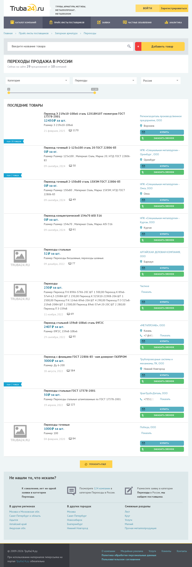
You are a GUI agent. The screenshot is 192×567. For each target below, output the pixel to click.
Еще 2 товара (13, 175)
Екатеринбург (75, 524)
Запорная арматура (66, 33)
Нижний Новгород (77, 528)
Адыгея (13, 520)
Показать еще (97, 464)
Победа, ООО (148, 427)
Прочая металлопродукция (140, 528)
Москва (71, 511)
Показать (146, 292)
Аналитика (173, 22)
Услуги (128, 520)
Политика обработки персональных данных (129, 555)
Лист (127, 511)
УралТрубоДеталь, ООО (154, 393)
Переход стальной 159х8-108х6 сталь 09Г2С (74, 322)
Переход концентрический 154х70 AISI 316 (73, 215)
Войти (147, 8)
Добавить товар (162, 46)
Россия (147, 80)
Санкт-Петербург (77, 515)
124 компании (102, 488)
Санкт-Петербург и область (24, 515)
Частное (144, 286)
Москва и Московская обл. (24, 511)
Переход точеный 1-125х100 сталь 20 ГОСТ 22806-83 (80, 147)
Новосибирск (74, 520)
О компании (108, 551)
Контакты (182, 551)
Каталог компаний (23, 22)
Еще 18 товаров (14, 141)
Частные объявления (137, 22)
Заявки (103, 22)
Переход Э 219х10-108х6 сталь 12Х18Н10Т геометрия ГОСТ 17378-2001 (84, 115)
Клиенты (166, 551)
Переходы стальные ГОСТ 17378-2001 (69, 390)
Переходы (51, 283)
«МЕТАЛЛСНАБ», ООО (152, 325)
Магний (129, 524)
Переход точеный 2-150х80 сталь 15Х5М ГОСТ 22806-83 (82, 181)
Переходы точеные (57, 424)
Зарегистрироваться (174, 8)
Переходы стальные (57, 249)
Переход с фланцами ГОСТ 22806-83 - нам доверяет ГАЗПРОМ (85, 356)
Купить (164, 132)
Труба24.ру (22, 561)
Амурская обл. (17, 528)
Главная (8, 33)
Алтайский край (18, 524)
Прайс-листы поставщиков (66, 22)
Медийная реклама (132, 551)
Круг (127, 515)
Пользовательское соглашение (121, 559)
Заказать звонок (164, 138)
